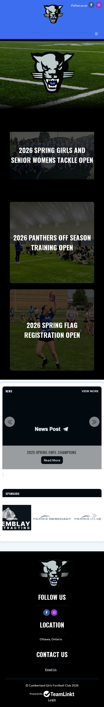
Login (52, 699)
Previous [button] (10, 422)
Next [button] (94, 422)
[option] (52, 432)
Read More (52, 460)
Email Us (51, 669)
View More (90, 391)
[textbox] (52, 483)
